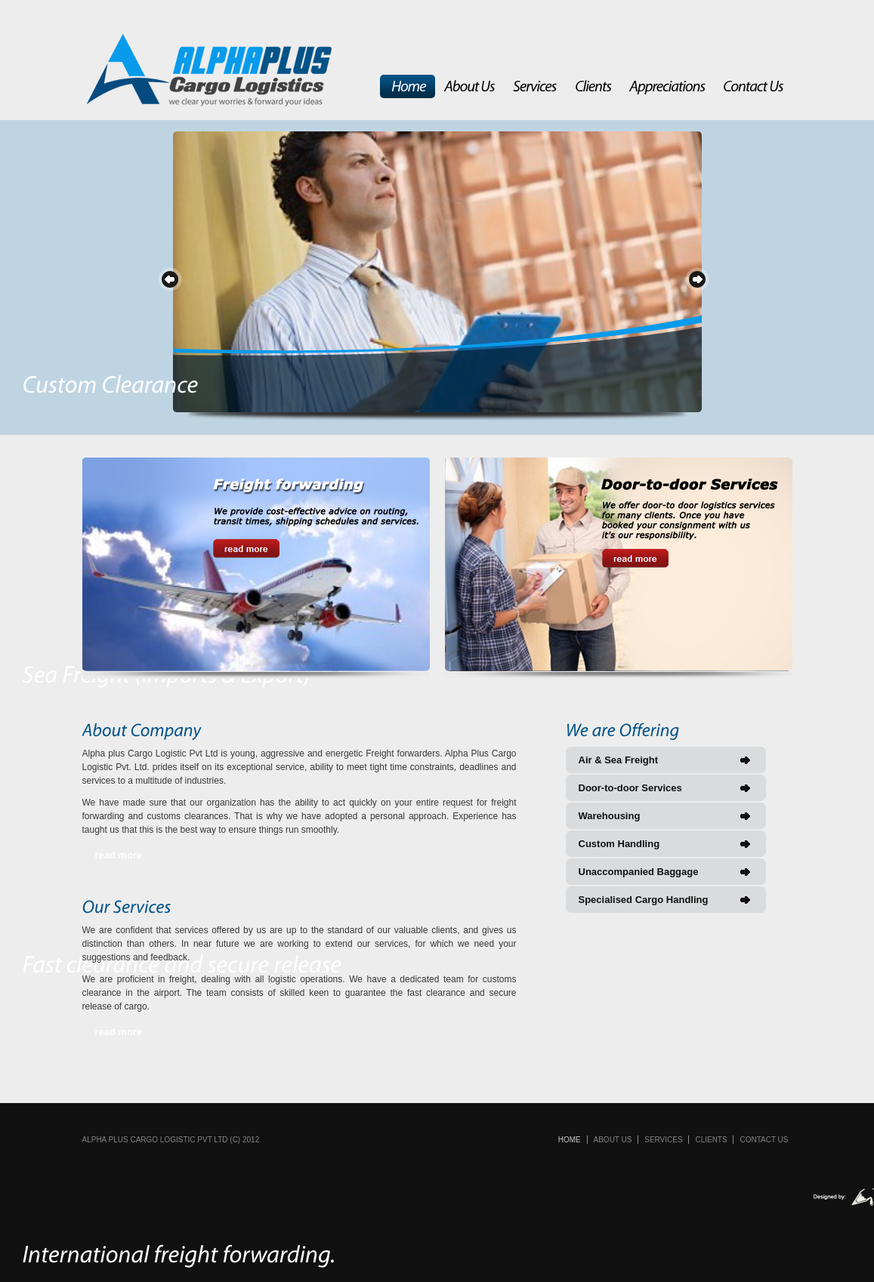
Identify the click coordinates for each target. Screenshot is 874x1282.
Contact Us (764, 1140)
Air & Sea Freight (618, 760)
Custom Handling (619, 843)
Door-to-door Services (630, 788)
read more (119, 855)
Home (569, 1140)
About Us (613, 1140)
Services (663, 1140)
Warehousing (610, 815)
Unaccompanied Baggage (639, 871)
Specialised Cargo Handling (644, 899)
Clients (711, 1140)
